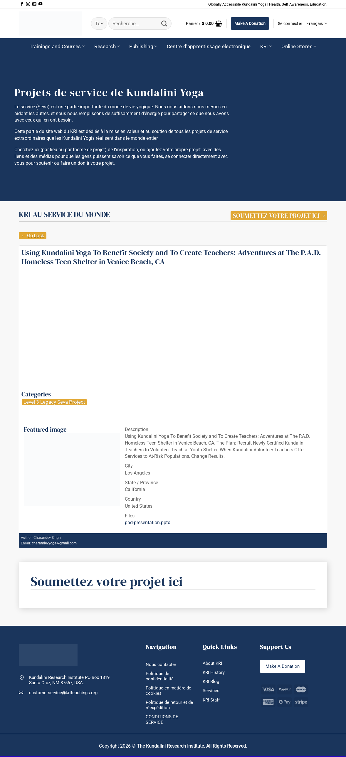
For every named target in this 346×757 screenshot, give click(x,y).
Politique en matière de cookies (168, 690)
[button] (204, 23)
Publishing (143, 46)
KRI (266, 46)
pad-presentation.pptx (147, 522)
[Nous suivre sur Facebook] (22, 4)
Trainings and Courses (57, 46)
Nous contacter (161, 664)
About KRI (212, 663)
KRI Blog (211, 681)
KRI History (214, 672)
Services (211, 691)
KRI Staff (211, 700)
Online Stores (298, 46)
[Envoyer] (164, 23)
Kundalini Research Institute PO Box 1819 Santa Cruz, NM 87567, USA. (69, 680)
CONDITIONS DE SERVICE (162, 720)
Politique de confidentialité (160, 676)
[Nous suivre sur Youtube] (40, 4)
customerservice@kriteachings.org (58, 692)
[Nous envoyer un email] (34, 4)
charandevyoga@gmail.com (54, 543)
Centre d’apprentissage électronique (209, 46)
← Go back (32, 235)
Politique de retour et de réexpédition (169, 705)
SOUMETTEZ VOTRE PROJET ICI (279, 216)
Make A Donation (250, 23)
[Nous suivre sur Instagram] (28, 4)
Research (107, 46)
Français (316, 23)
